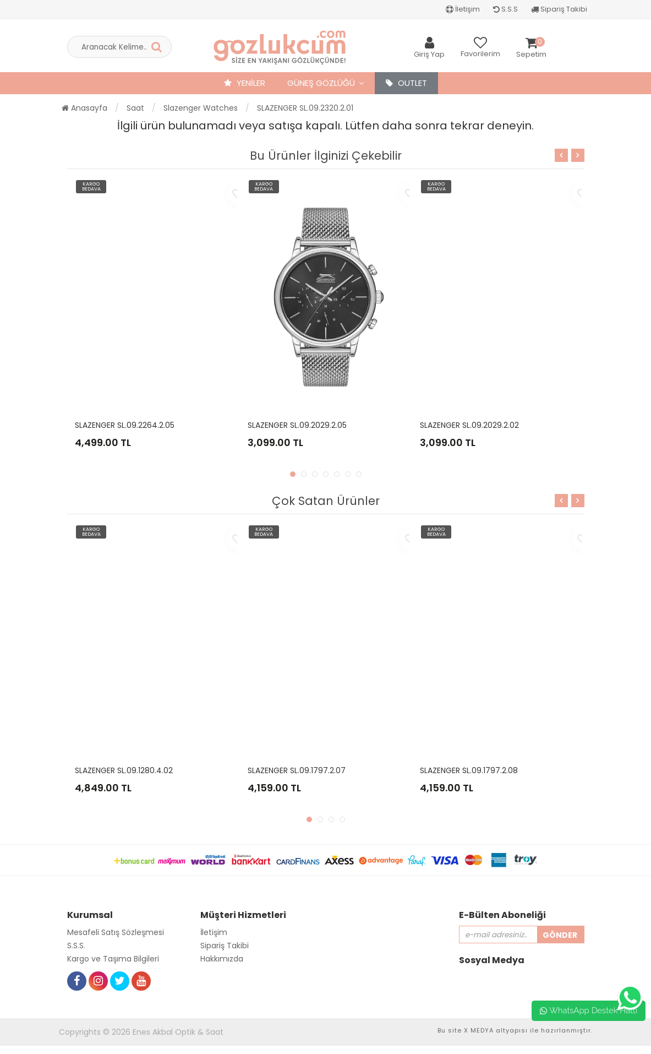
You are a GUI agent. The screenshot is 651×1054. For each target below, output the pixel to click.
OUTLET (406, 83)
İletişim (463, 9)
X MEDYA (479, 1030)
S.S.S (505, 9)
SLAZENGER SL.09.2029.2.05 (297, 425)
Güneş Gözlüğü (321, 83)
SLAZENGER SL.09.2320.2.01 (305, 107)
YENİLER (244, 83)
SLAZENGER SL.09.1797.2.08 (469, 770)
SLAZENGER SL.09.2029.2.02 (469, 425)
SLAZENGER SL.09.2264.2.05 (124, 425)
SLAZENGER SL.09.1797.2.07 (297, 770)
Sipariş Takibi (559, 9)
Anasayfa (84, 107)
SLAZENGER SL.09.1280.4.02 (124, 770)
